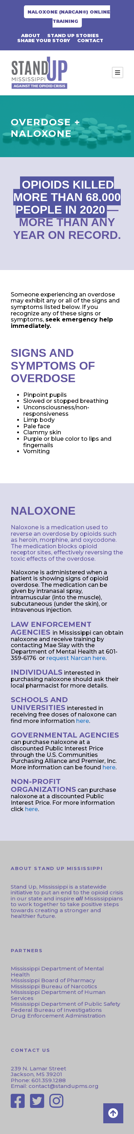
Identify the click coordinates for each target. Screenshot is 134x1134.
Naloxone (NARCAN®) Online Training (69, 16)
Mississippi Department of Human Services (58, 995)
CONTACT (90, 40)
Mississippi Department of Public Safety (65, 1003)
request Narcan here (75, 658)
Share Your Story (43, 40)
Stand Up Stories (73, 35)
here (82, 721)
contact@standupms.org (63, 1086)
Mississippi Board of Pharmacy (53, 980)
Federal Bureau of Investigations (56, 1009)
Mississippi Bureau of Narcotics (54, 986)
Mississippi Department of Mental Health (57, 971)
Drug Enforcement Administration (58, 1015)
